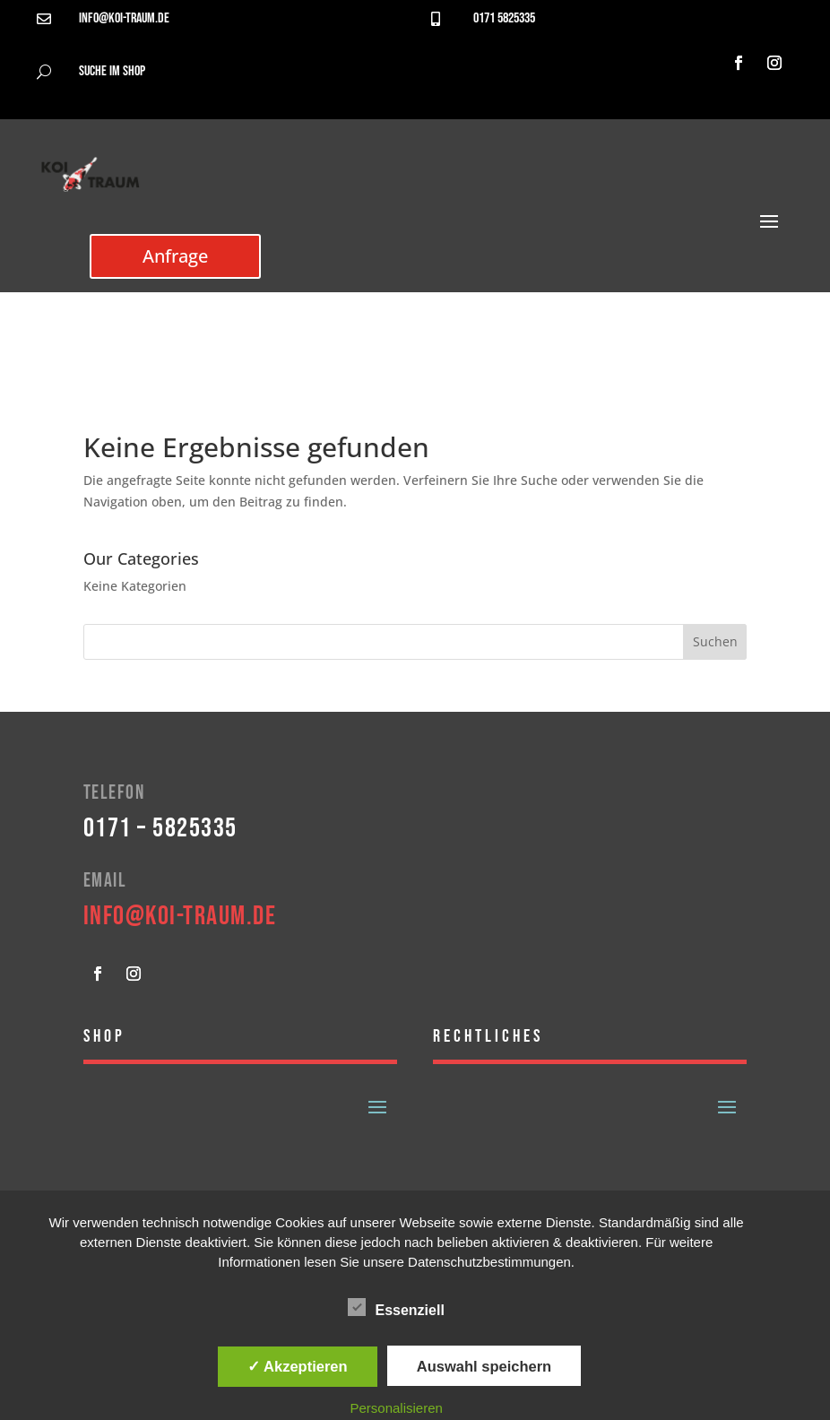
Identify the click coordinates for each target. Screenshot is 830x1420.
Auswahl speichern (484, 1366)
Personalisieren (396, 1408)
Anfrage (175, 256)
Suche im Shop (112, 71)
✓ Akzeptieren (297, 1366)
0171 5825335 (504, 18)
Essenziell (396, 1308)
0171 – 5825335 (160, 828)
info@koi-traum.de (124, 18)
